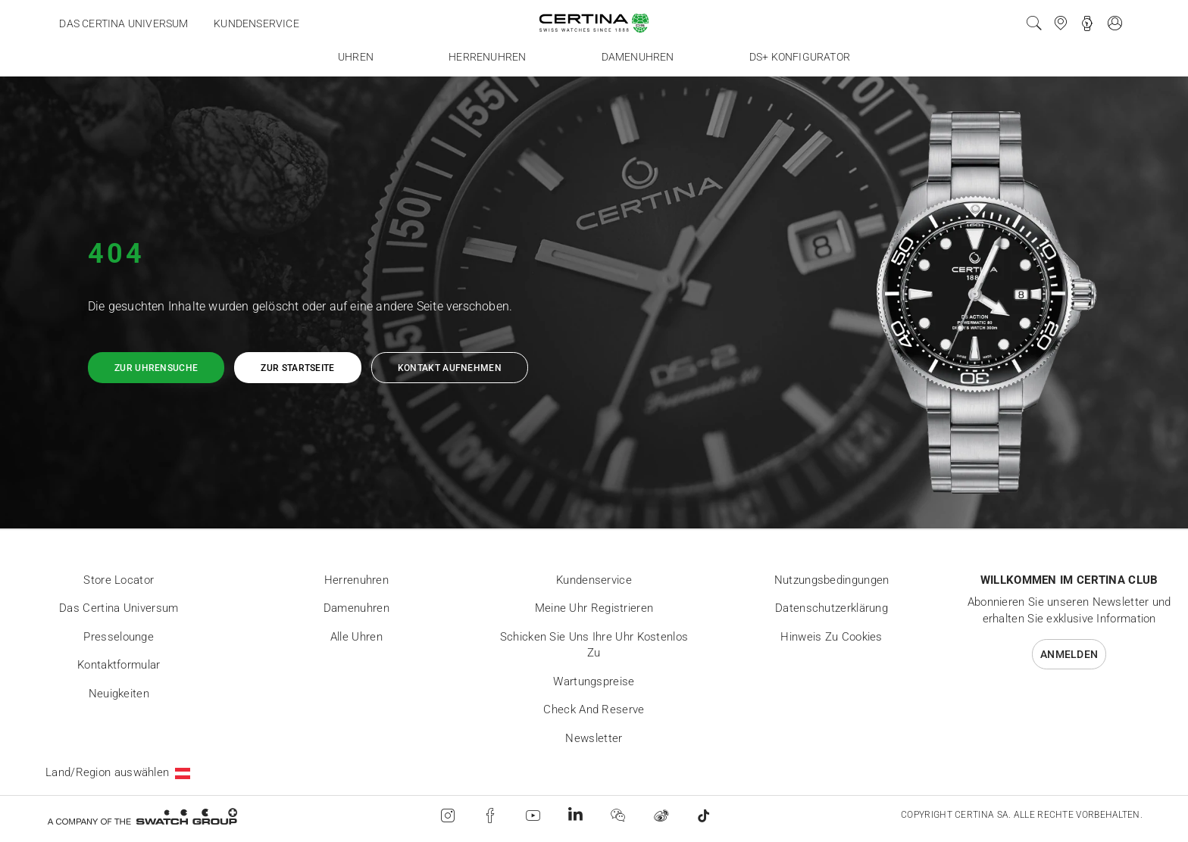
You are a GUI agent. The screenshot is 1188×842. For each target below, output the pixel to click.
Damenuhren (356, 608)
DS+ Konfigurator (799, 57)
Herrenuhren (356, 580)
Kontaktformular (119, 665)
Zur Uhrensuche (156, 368)
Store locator (118, 580)
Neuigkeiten (119, 693)
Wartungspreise (593, 681)
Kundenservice (256, 23)
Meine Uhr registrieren (594, 608)
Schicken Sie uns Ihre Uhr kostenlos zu (594, 645)
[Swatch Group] (142, 816)
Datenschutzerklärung (831, 608)
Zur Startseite (297, 368)
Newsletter (593, 738)
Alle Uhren (356, 637)
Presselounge (118, 637)
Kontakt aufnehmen (450, 368)
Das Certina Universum (123, 23)
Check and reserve (593, 709)
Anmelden (1069, 654)
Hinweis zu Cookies (831, 637)
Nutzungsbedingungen (831, 580)
